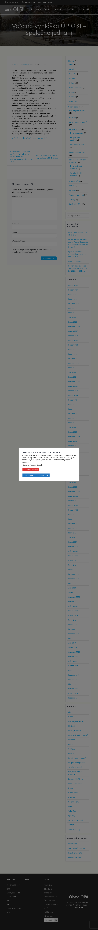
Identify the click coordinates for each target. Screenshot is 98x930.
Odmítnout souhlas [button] (31, 469)
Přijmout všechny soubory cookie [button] (36, 475)
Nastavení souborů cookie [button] (33, 465)
